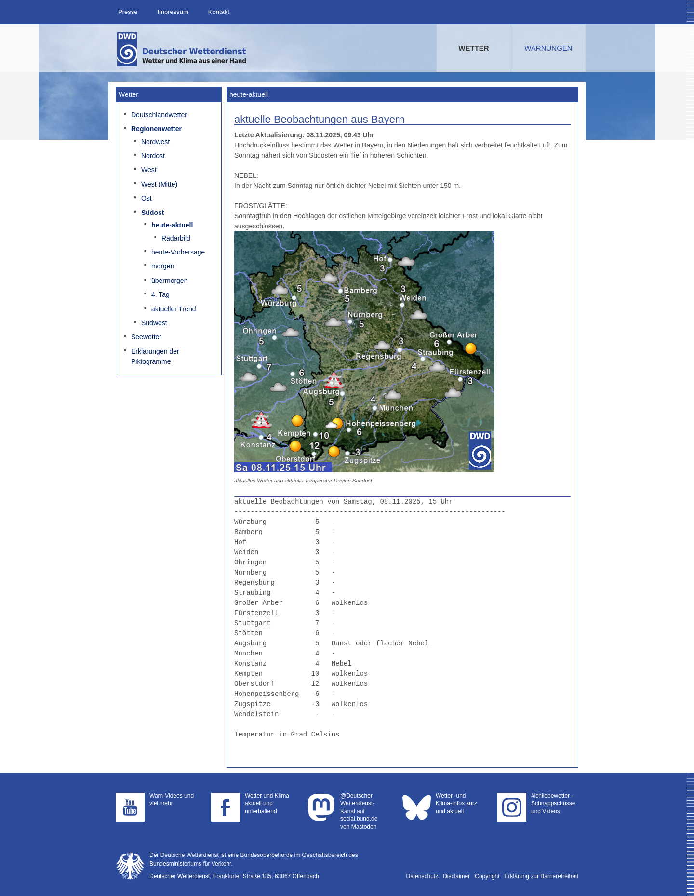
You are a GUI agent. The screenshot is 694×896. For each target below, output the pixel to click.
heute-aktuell (172, 225)
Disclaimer (456, 876)
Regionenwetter (156, 129)
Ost (146, 198)
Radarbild (175, 238)
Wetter (473, 48)
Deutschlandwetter (159, 115)
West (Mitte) (159, 184)
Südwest (154, 323)
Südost (152, 212)
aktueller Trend (173, 309)
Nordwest (155, 142)
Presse (127, 11)
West (149, 170)
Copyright (487, 876)
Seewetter (146, 337)
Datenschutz (422, 876)
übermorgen (169, 280)
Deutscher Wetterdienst (182, 49)
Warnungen (548, 48)
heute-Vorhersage (178, 252)
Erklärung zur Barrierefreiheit (541, 876)
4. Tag (160, 294)
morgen (162, 266)
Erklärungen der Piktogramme (155, 356)
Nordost (153, 156)
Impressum (172, 11)
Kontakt (218, 11)
